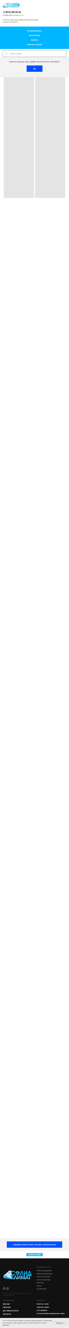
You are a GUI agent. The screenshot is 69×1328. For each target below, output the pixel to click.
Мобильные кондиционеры (44, 1273)
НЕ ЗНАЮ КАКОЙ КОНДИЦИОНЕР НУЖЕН (51, 1313)
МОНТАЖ (6, 1304)
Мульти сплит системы (43, 1276)
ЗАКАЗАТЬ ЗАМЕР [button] (43, 1307)
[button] (35, 68)
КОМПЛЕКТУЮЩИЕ (34, 45)
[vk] (4, 1288)
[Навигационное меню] (65, 5)
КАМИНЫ (34, 40)
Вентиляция (40, 1282)
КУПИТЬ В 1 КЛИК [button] (43, 1304)
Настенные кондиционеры (44, 1270)
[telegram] (7, 1288)
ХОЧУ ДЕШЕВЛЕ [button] (42, 1310)
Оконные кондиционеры (44, 1280)
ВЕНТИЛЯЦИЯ (34, 35)
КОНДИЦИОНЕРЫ (34, 31)
